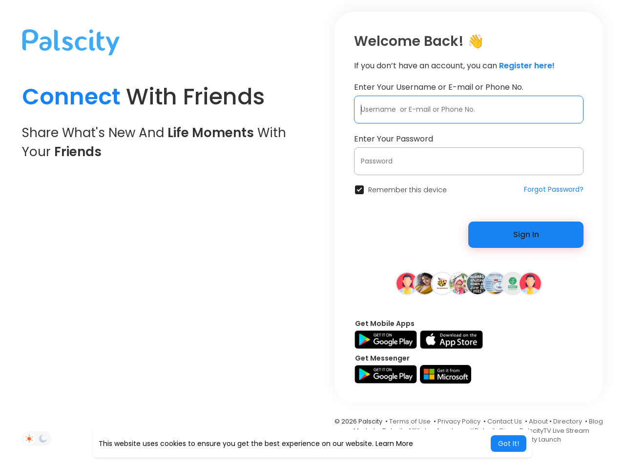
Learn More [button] (394, 443)
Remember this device (407, 190)
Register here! (527, 65)
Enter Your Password (393, 138)
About (538, 421)
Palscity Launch (537, 439)
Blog (596, 421)
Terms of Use (410, 421)
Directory (567, 421)
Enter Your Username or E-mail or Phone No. (438, 87)
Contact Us (504, 421)
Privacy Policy (459, 421)
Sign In (526, 234)
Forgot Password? (553, 189)
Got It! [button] (508, 443)
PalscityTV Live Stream (554, 430)
